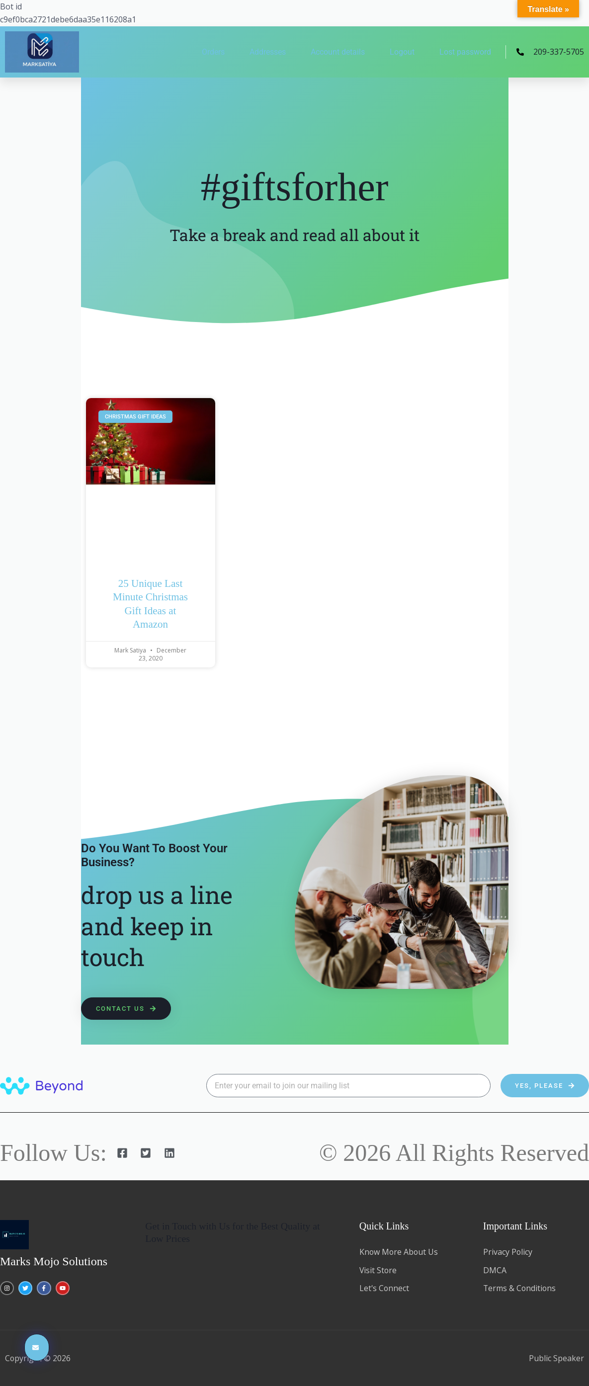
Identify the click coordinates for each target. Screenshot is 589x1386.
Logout (402, 52)
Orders (213, 52)
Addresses (268, 52)
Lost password (465, 52)
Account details (338, 52)
